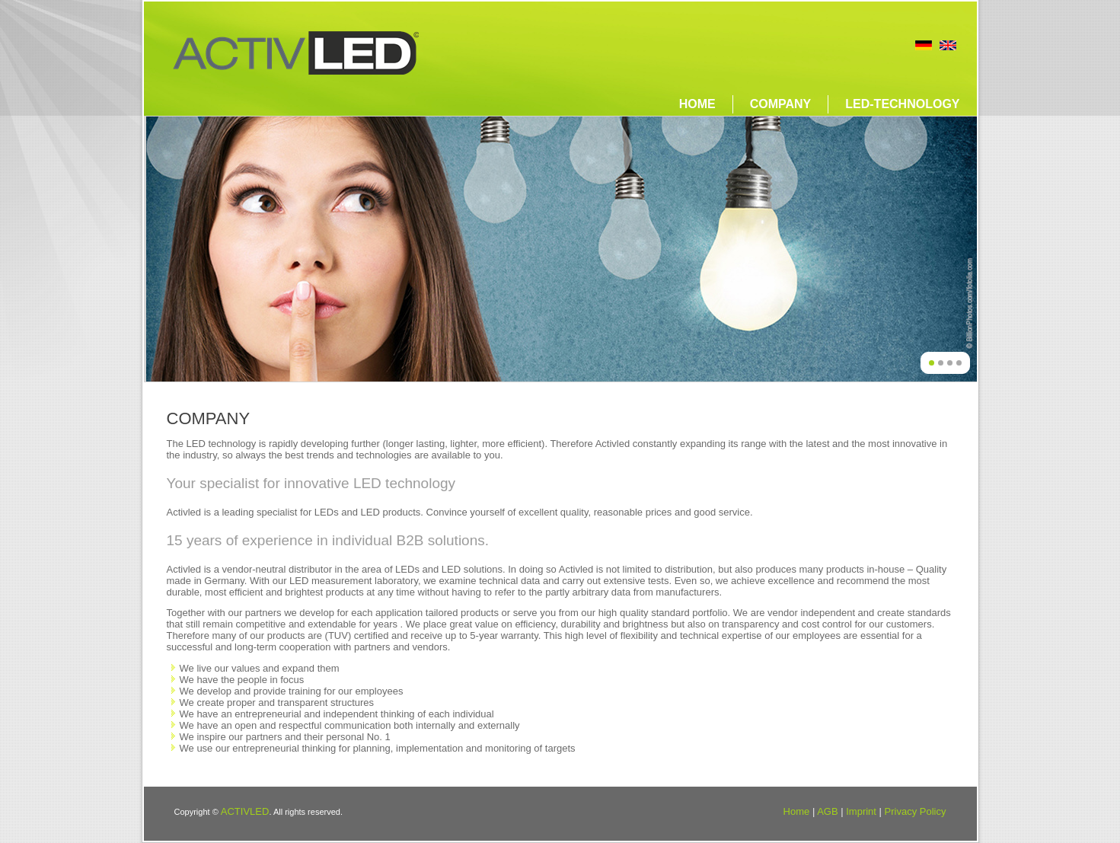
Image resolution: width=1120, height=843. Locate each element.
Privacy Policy (915, 811)
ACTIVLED (245, 811)
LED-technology (902, 103)
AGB (827, 811)
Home (697, 103)
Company (781, 103)
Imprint (861, 811)
